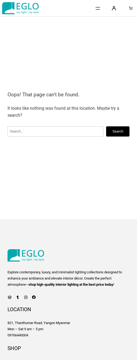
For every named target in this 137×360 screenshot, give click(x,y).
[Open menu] (98, 8)
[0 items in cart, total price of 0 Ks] (131, 8)
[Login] (114, 8)
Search (118, 131)
